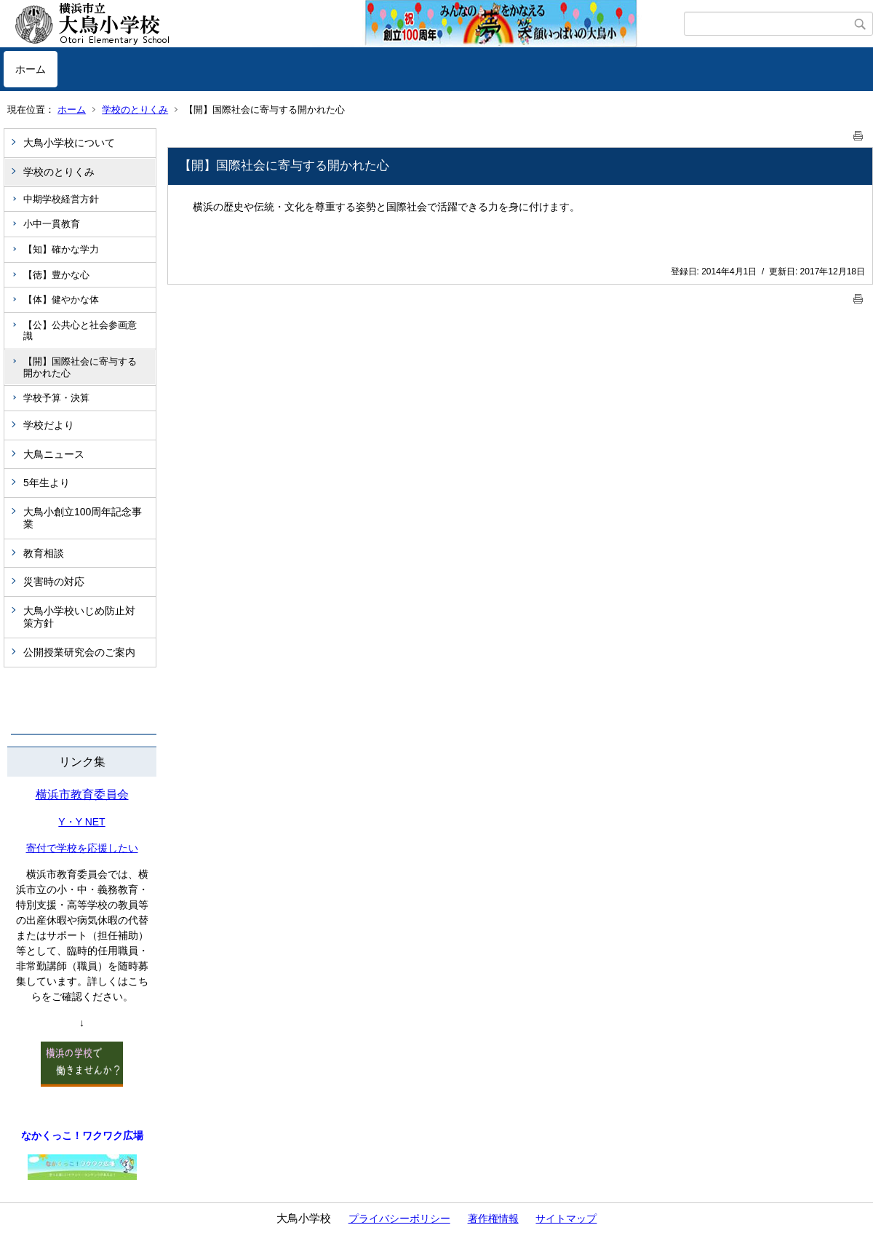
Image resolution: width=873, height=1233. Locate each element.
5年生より (46, 482)
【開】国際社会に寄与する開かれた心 (80, 367)
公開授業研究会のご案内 (79, 652)
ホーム (30, 69)
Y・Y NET (81, 822)
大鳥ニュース (53, 454)
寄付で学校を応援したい (82, 848)
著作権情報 (493, 1218)
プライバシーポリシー (399, 1218)
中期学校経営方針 (61, 199)
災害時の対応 (53, 581)
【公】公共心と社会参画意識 (80, 331)
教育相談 (43, 553)
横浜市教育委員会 (82, 794)
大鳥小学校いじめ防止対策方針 (79, 617)
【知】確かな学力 (61, 249)
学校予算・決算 (56, 397)
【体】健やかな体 (61, 299)
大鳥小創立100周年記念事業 (82, 518)
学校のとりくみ (135, 109)
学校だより (48, 425)
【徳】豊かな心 (56, 274)
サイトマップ (566, 1218)
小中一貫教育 (51, 223)
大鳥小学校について (69, 142)
